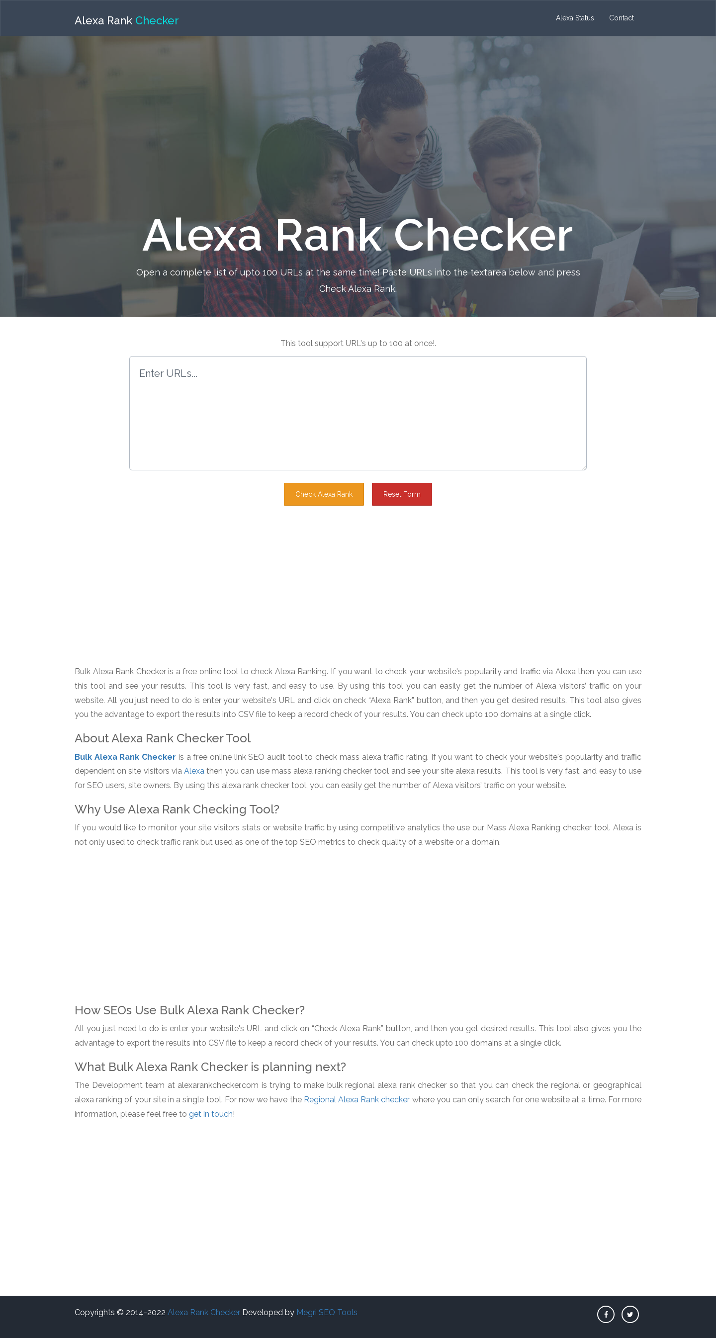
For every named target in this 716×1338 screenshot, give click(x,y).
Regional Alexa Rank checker (357, 1099)
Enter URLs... (358, 413)
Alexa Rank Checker (204, 1312)
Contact (621, 18)
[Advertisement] (358, 120)
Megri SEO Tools (327, 1312)
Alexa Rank (127, 20)
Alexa (194, 771)
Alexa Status (575, 18)
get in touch (211, 1114)
